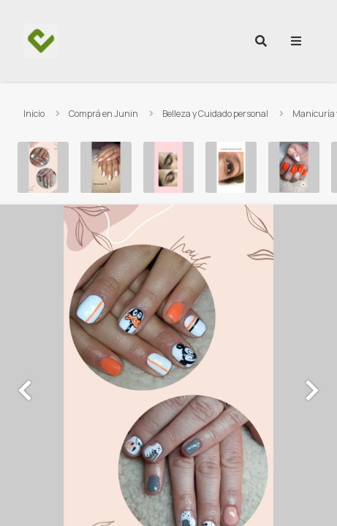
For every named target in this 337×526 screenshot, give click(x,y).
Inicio (34, 113)
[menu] (296, 40)
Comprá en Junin (103, 113)
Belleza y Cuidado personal (215, 113)
